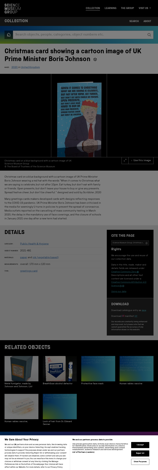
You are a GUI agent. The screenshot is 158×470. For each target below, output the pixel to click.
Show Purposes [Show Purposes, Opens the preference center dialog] (140, 465)
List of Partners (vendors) (83, 456)
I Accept (140, 448)
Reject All (140, 457)
